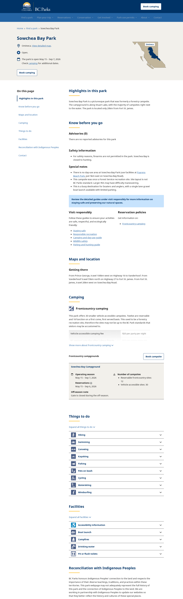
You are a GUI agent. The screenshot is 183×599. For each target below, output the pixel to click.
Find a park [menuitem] (27, 17)
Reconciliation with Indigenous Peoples (39, 147)
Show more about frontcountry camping (91, 345)
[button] (116, 406)
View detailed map (41, 45)
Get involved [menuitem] (104, 17)
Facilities (23, 139)
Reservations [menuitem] (64, 17)
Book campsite (154, 356)
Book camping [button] (151, 6)
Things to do (25, 131)
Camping (23, 122)
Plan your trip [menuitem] (44, 17)
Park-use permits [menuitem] (125, 17)
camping (33, 63)
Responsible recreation (85, 234)
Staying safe (79, 230)
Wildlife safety (80, 241)
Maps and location (28, 114)
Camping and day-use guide (87, 237)
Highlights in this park (31, 98)
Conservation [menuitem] (84, 17)
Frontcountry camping (133, 223)
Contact (23, 155)
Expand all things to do (82, 398)
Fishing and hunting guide (86, 244)
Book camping (27, 72)
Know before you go (29, 106)
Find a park (32, 28)
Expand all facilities (80, 489)
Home (20, 28)
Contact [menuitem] (158, 17)
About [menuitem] (144, 17)
